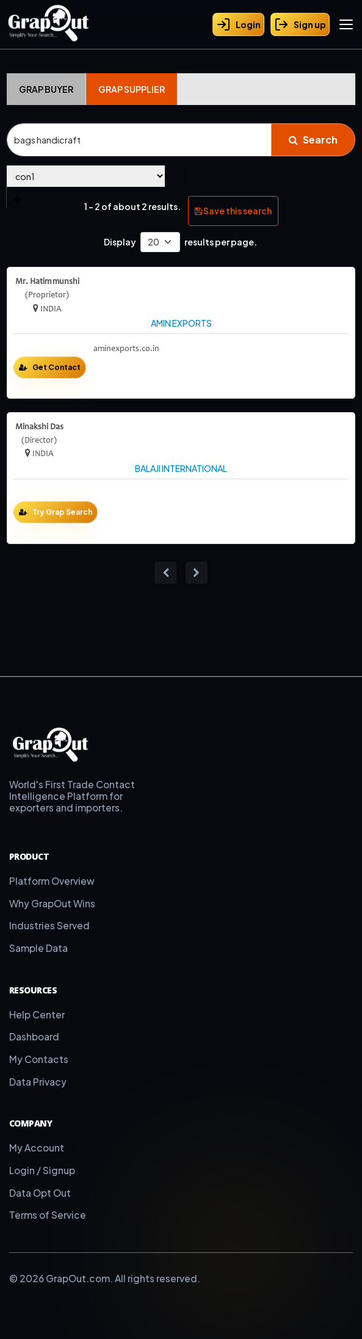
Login (238, 24)
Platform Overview (52, 881)
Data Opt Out (40, 1193)
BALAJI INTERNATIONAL (181, 468)
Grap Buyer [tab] (46, 89)
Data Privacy (38, 1081)
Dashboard (34, 1036)
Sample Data (38, 948)
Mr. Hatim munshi (47, 282)
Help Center (37, 1014)
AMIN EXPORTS (181, 323)
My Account (36, 1147)
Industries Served (49, 925)
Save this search (233, 210)
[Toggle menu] (346, 24)
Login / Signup (42, 1170)
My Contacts (38, 1059)
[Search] (139, 139)
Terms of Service (47, 1215)
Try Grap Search (62, 512)
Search (313, 139)
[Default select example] (160, 242)
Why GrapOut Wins (52, 903)
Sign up (300, 24)
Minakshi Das (39, 427)
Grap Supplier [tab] (131, 89)
